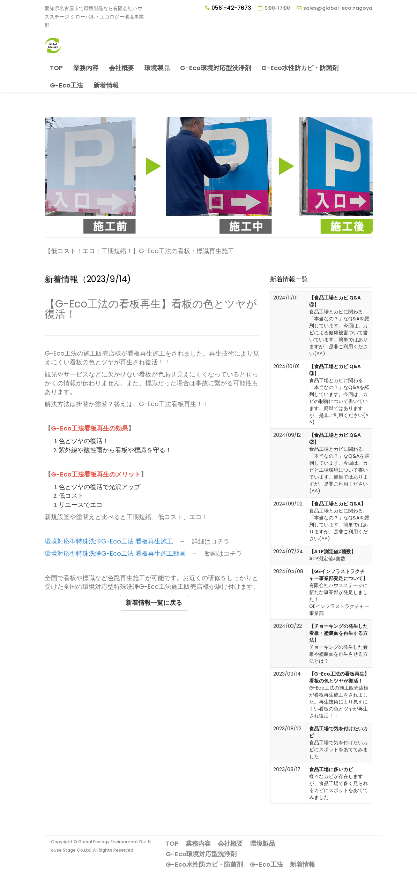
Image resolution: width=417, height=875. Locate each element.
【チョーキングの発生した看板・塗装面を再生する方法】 (338, 633)
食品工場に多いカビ (331, 769)
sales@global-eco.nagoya (337, 8)
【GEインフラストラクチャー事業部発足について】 (338, 575)
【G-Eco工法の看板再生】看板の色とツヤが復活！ (339, 677)
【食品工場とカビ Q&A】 (337, 503)
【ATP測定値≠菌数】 (332, 551)
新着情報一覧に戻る (154, 602)
